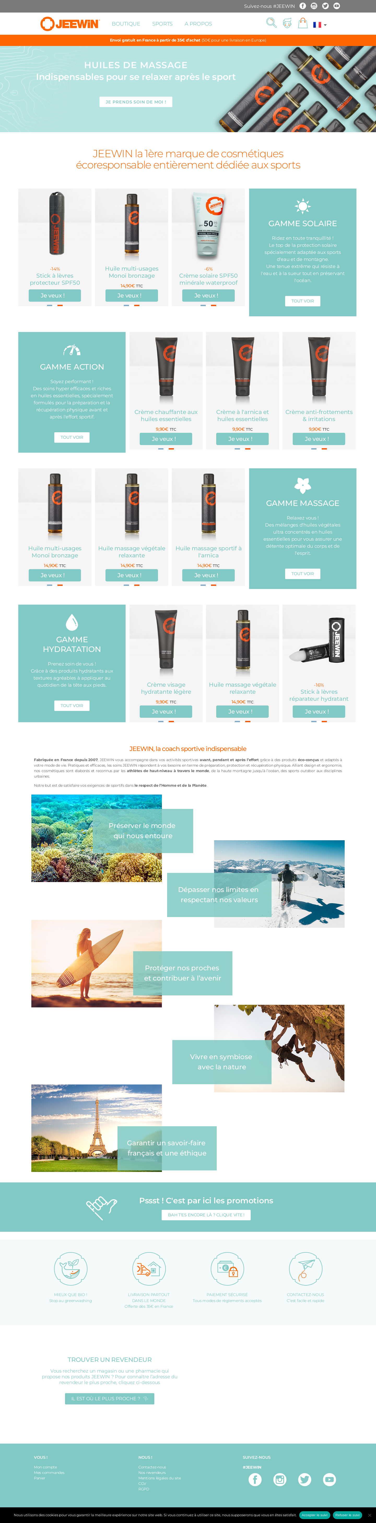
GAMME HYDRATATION (72, 644)
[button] (271, 23)
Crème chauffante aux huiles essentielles (166, 416)
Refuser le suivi (348, 1515)
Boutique (126, 24)
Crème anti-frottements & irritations (319, 416)
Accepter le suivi (315, 1515)
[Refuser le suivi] (369, 1515)
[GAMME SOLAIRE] (302, 206)
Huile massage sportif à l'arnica (208, 552)
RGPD (143, 1489)
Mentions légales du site (159, 1478)
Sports (162, 24)
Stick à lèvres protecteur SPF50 (55, 279)
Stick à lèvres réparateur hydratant (319, 695)
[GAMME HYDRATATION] (71, 622)
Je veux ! (53, 295)
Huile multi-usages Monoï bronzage (131, 272)
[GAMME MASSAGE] (302, 485)
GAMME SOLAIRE (302, 223)
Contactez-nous (152, 1467)
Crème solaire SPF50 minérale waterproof (208, 279)
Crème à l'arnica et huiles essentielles (242, 416)
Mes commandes (49, 1472)
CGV (142, 1483)
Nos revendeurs (152, 1472)
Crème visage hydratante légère (166, 688)
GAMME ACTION (72, 367)
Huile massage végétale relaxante (131, 552)
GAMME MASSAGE (303, 503)
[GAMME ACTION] (71, 349)
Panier (39, 1478)
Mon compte (45, 1467)
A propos (198, 24)
